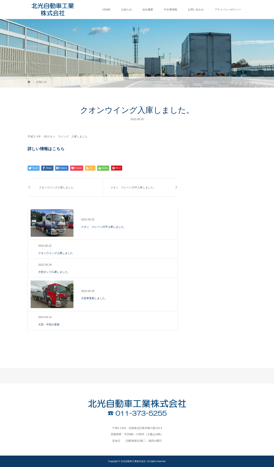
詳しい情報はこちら (46, 149)
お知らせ (126, 9)
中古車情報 (170, 9)
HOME (107, 9)
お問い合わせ (196, 9)
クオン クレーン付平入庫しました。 (133, 187)
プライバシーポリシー (227, 9)
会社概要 (148, 9)
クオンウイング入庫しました (56, 187)
